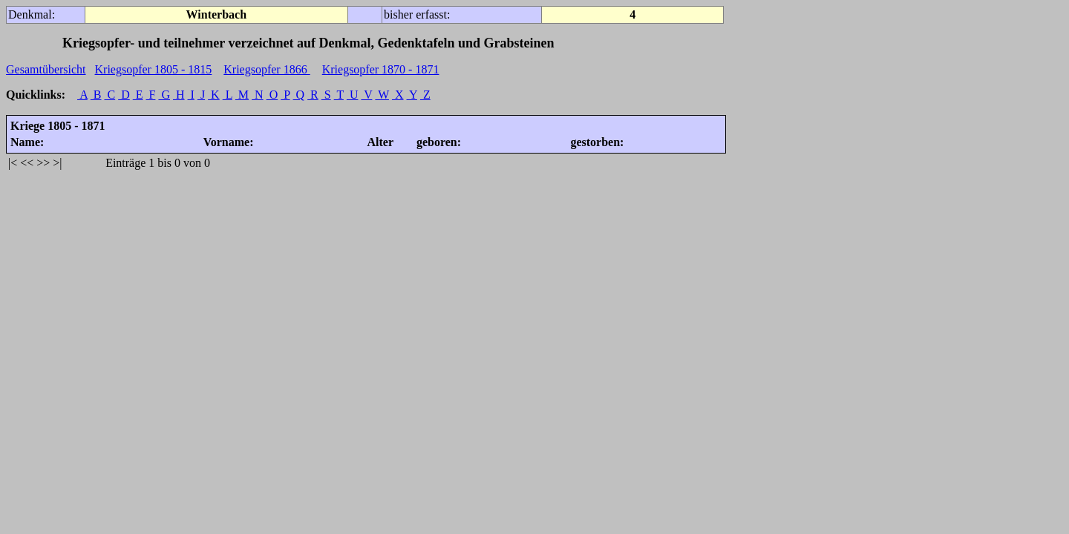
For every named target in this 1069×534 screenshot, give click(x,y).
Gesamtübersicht (46, 69)
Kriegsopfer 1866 (266, 69)
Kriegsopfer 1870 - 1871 (380, 69)
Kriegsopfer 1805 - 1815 (153, 69)
